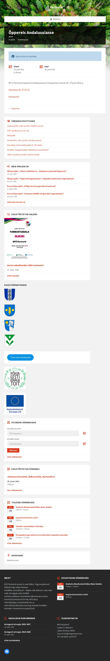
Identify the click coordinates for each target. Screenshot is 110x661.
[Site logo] (55, 10)
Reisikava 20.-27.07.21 (19, 89)
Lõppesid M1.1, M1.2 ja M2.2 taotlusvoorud (25, 126)
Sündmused (23, 39)
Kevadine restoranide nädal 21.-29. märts (24, 145)
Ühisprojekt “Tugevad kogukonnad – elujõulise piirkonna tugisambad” (40, 178)
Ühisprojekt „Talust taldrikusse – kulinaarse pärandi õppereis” (37, 171)
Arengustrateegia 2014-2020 (17, 632)
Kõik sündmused (14, 457)
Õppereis (15, 108)
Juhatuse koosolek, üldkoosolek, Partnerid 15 (31, 476)
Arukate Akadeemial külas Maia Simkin (34, 507)
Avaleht (12, 39)
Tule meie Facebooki (20, 357)
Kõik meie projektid (16, 202)
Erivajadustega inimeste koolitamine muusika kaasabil (42, 535)
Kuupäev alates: (14, 429)
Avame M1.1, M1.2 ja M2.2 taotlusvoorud (24, 140)
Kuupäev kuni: (13, 439)
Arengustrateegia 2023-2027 (17, 624)
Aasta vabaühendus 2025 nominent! (25, 265)
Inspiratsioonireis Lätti (27, 517)
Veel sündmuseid (14, 490)
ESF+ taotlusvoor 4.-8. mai (18, 130)
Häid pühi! (11, 135)
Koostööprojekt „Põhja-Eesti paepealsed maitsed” (31, 186)
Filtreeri (13, 450)
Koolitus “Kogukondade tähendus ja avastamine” (28, 150)
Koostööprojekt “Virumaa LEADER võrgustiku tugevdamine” (35, 193)
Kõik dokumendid (12, 640)
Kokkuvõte (14, 96)
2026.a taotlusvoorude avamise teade (23, 154)
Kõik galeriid (13, 276)
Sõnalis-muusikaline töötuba (29, 526)
